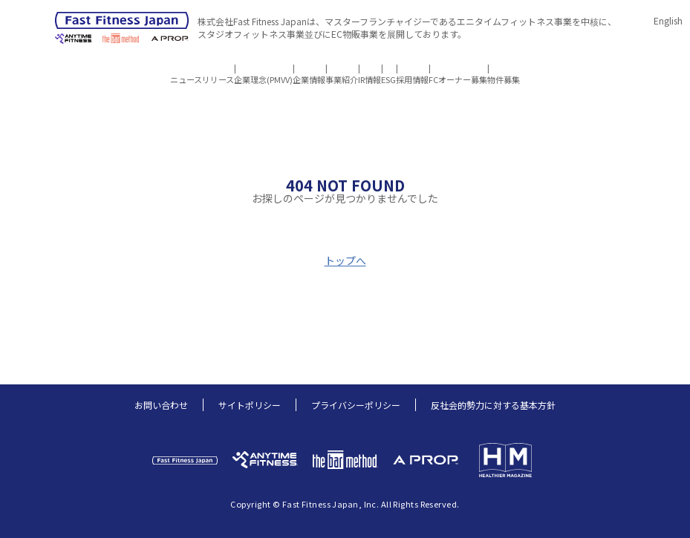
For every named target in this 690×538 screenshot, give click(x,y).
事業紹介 (318, 68)
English (668, 20)
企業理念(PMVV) (195, 68)
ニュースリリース (111, 68)
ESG (411, 68)
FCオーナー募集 (526, 68)
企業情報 (263, 68)
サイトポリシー (249, 404)
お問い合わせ (161, 404)
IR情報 (369, 68)
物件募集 (595, 68)
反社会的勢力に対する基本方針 (493, 404)
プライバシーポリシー (355, 404)
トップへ (345, 260)
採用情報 (457, 68)
